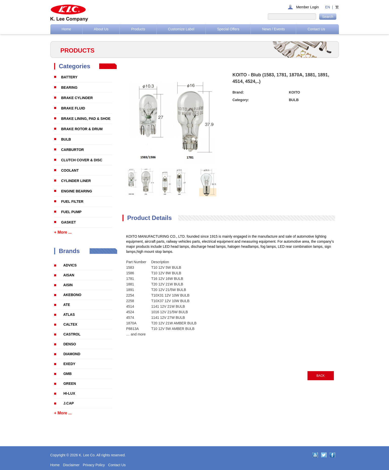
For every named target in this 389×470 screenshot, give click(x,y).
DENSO (69, 344)
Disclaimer (71, 465)
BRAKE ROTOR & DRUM (82, 129)
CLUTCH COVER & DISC (82, 160)
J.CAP (68, 403)
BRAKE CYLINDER (77, 98)
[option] (139, 182)
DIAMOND (71, 354)
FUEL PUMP (71, 212)
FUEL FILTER (72, 201)
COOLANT (70, 170)
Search (327, 17)
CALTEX (70, 324)
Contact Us (316, 29)
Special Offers (228, 29)
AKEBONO (72, 295)
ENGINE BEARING (76, 191)
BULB (66, 139)
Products (138, 29)
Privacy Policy (94, 465)
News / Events (273, 29)
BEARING (69, 87)
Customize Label (181, 29)
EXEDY (69, 364)
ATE (66, 305)
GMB (67, 374)
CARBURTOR (72, 150)
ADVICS (70, 265)
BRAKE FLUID (73, 108)
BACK (320, 375)
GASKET (68, 222)
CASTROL (71, 334)
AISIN (68, 285)
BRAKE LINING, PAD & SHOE (86, 119)
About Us (101, 29)
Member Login (307, 7)
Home (66, 29)
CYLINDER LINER (76, 181)
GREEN (69, 384)
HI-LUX (69, 393)
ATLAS (69, 314)
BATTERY (69, 77)
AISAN (68, 275)
